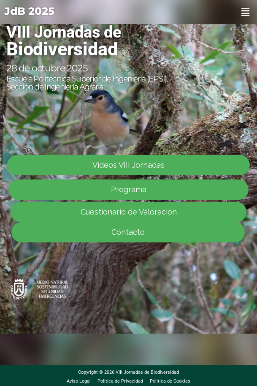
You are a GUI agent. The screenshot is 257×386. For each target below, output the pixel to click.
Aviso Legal (79, 381)
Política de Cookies (170, 381)
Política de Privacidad (120, 381)
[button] (245, 12)
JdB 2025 (29, 11)
